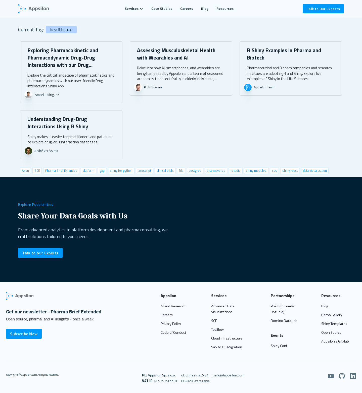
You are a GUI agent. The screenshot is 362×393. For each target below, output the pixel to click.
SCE (214, 320)
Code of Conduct (173, 332)
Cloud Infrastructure (226, 338)
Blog (204, 8)
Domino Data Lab (284, 320)
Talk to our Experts (40, 253)
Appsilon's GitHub (335, 341)
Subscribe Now (24, 334)
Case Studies (161, 8)
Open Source (331, 332)
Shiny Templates (334, 323)
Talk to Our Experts (323, 8)
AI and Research (173, 306)
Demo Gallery (331, 315)
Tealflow (217, 329)
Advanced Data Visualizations (223, 309)
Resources (225, 8)
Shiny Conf (279, 346)
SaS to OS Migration (226, 347)
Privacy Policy (171, 323)
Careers (186, 8)
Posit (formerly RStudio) (282, 309)
